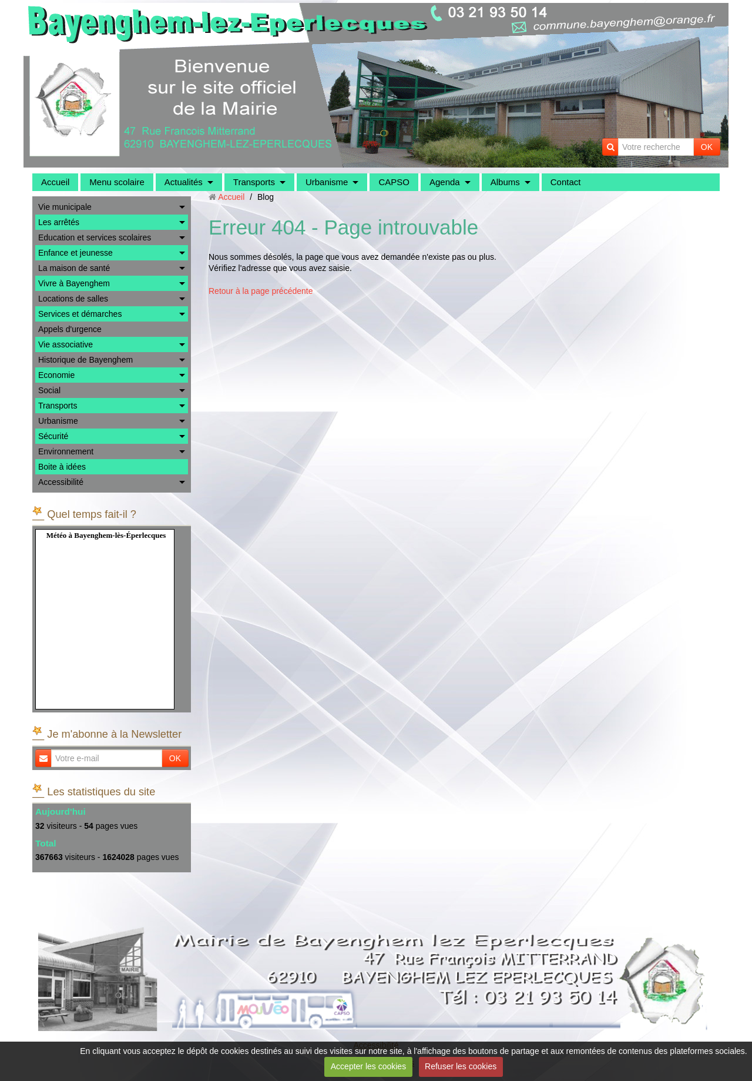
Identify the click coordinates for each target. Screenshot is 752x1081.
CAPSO (393, 182)
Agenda (444, 182)
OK (707, 147)
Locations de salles (73, 298)
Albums (505, 182)
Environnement (65, 451)
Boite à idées (62, 466)
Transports (254, 182)
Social (49, 390)
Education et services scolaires (94, 237)
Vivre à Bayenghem (74, 283)
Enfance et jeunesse (75, 252)
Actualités (183, 182)
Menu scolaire (116, 182)
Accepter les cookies (368, 1066)
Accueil (55, 182)
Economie (56, 375)
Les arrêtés (58, 222)
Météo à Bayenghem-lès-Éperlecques (106, 535)
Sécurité (53, 436)
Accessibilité (60, 482)
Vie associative (65, 344)
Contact (565, 182)
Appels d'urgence (70, 329)
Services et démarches (80, 314)
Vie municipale (65, 207)
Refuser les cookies (460, 1066)
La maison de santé (74, 268)
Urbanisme (327, 182)
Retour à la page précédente (261, 291)
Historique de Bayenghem (85, 359)
